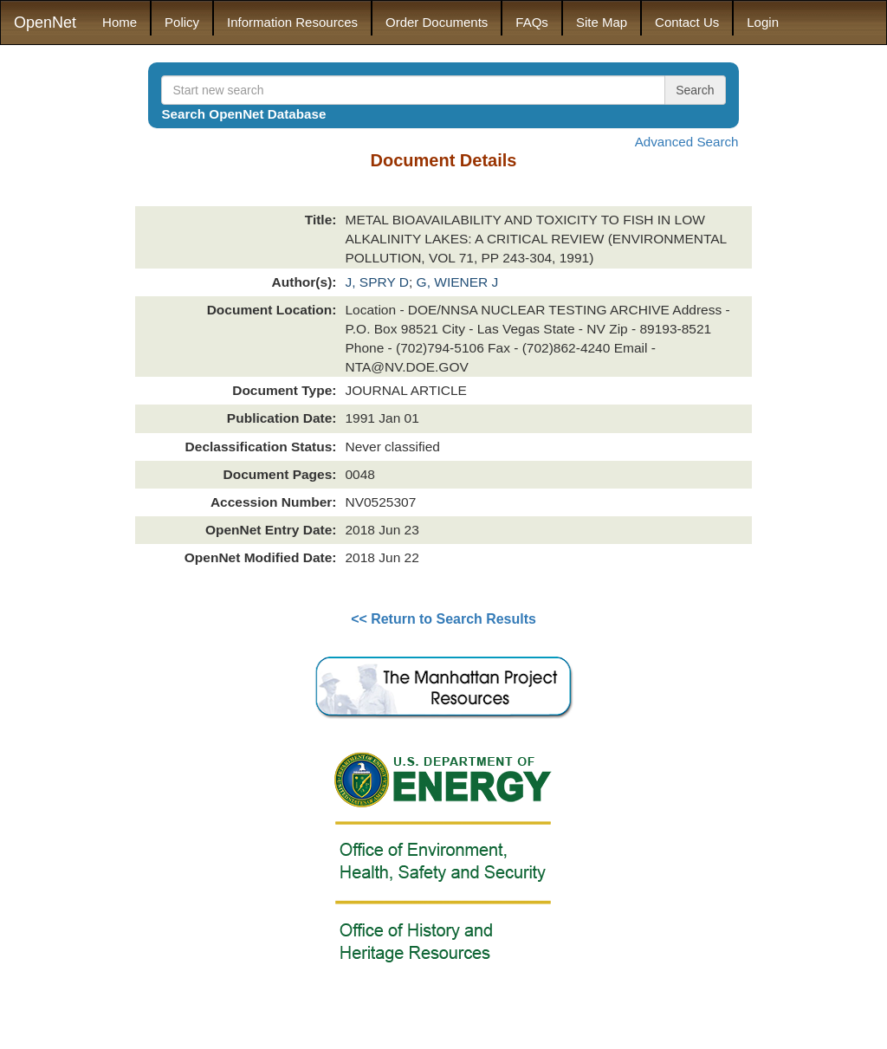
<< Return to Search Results (443, 619)
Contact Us (687, 22)
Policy (182, 22)
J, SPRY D (377, 282)
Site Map (601, 22)
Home (119, 22)
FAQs (531, 22)
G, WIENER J (458, 282)
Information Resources (292, 22)
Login (763, 22)
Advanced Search (687, 141)
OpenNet (45, 22)
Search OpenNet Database (243, 114)
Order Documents (436, 22)
